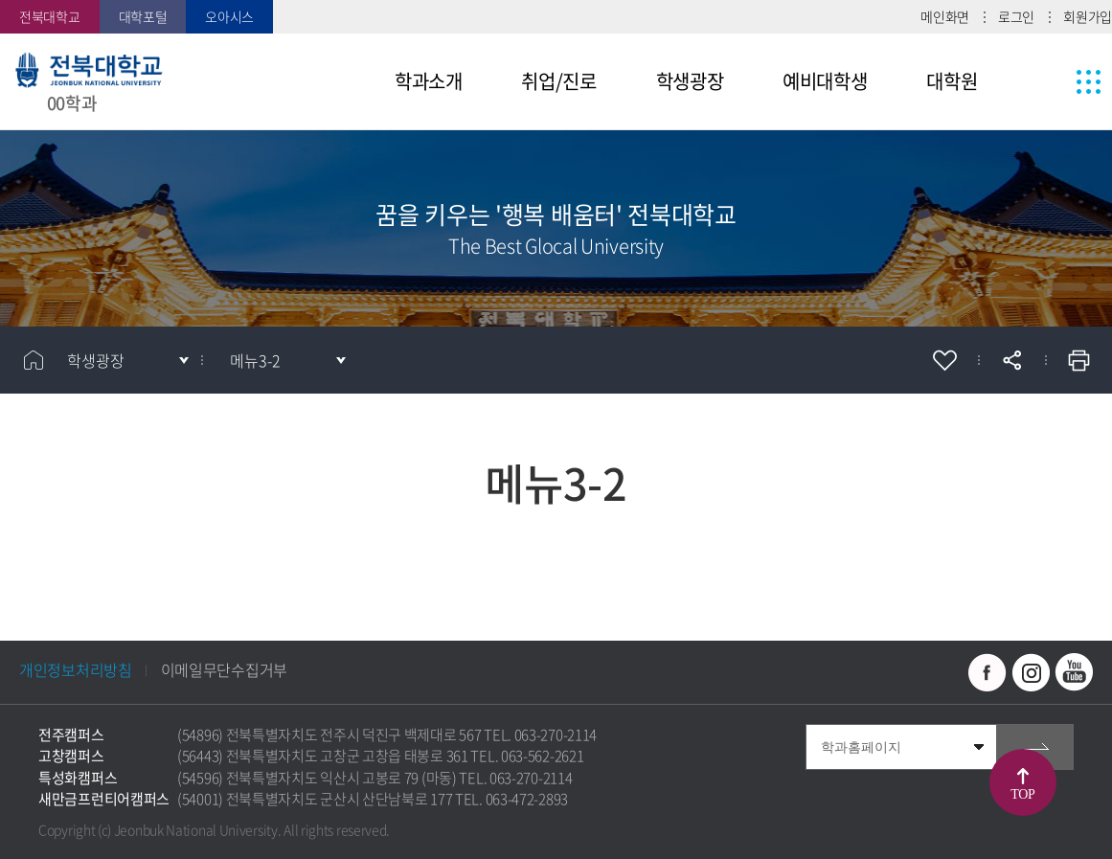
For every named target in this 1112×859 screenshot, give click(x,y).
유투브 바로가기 (1074, 672)
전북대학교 (49, 16)
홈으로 (33, 360)
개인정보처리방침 (75, 669)
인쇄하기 (1078, 360)
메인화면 (944, 16)
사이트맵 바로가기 (1053, 81)
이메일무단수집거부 (224, 669)
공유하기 (1011, 360)
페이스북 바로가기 (987, 672)
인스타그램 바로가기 (1030, 672)
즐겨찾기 (944, 360)
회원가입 (1087, 16)
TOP (1022, 794)
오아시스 (229, 16)
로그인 (1016, 16)
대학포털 (143, 16)
